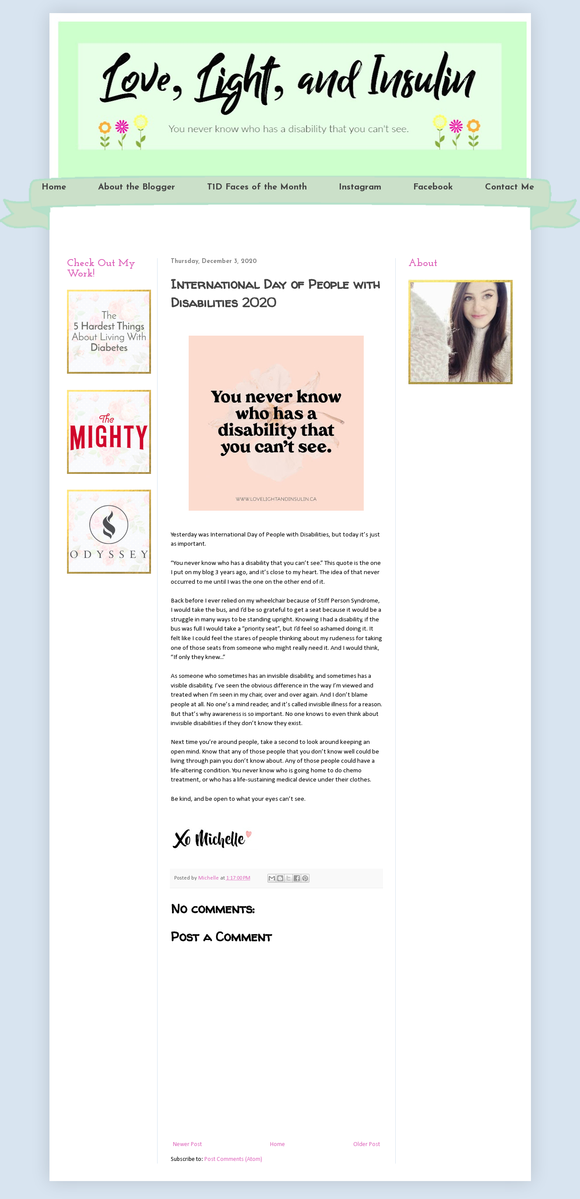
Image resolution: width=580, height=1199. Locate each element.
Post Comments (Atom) (233, 1159)
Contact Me (509, 187)
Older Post (366, 1144)
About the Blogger (136, 187)
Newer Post (187, 1144)
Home (54, 187)
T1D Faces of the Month (257, 187)
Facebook (433, 187)
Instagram (360, 187)
